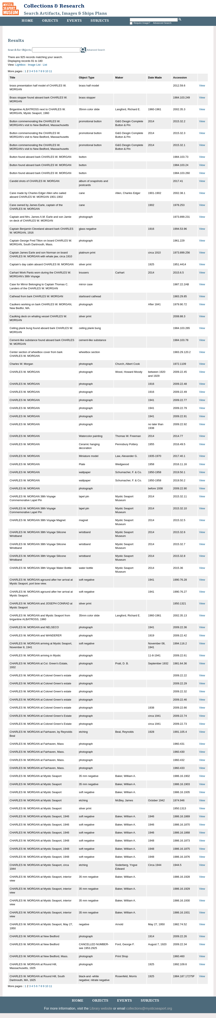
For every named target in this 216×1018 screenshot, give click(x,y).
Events (74, 20)
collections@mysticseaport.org (149, 1008)
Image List (34, 64)
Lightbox (20, 64)
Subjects (99, 20)
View (202, 85)
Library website (101, 1008)
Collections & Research (54, 6)
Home (27, 20)
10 (46, 71)
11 (50, 71)
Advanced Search (162, 23)
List (45, 64)
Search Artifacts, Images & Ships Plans (65, 13)
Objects (50, 20)
